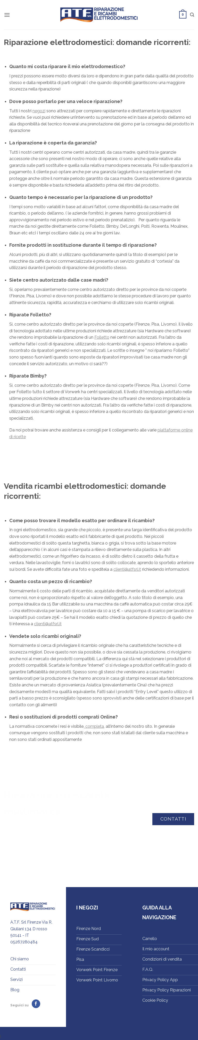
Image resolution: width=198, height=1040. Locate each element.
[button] (7, 14)
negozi (38, 110)
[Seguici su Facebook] (36, 1003)
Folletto (101, 337)
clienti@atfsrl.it (127, 569)
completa (94, 726)
